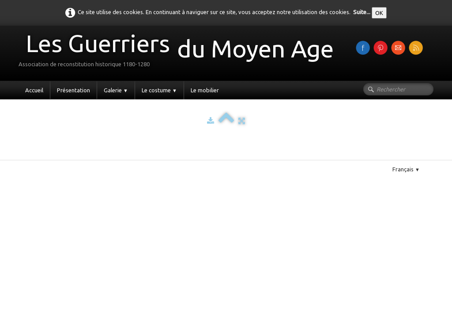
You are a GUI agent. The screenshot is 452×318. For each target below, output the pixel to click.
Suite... (361, 12)
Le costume (159, 90)
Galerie (116, 90)
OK (379, 13)
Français (406, 169)
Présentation (73, 90)
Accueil (34, 90)
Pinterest (51, 156)
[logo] (179, 52)
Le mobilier (205, 90)
